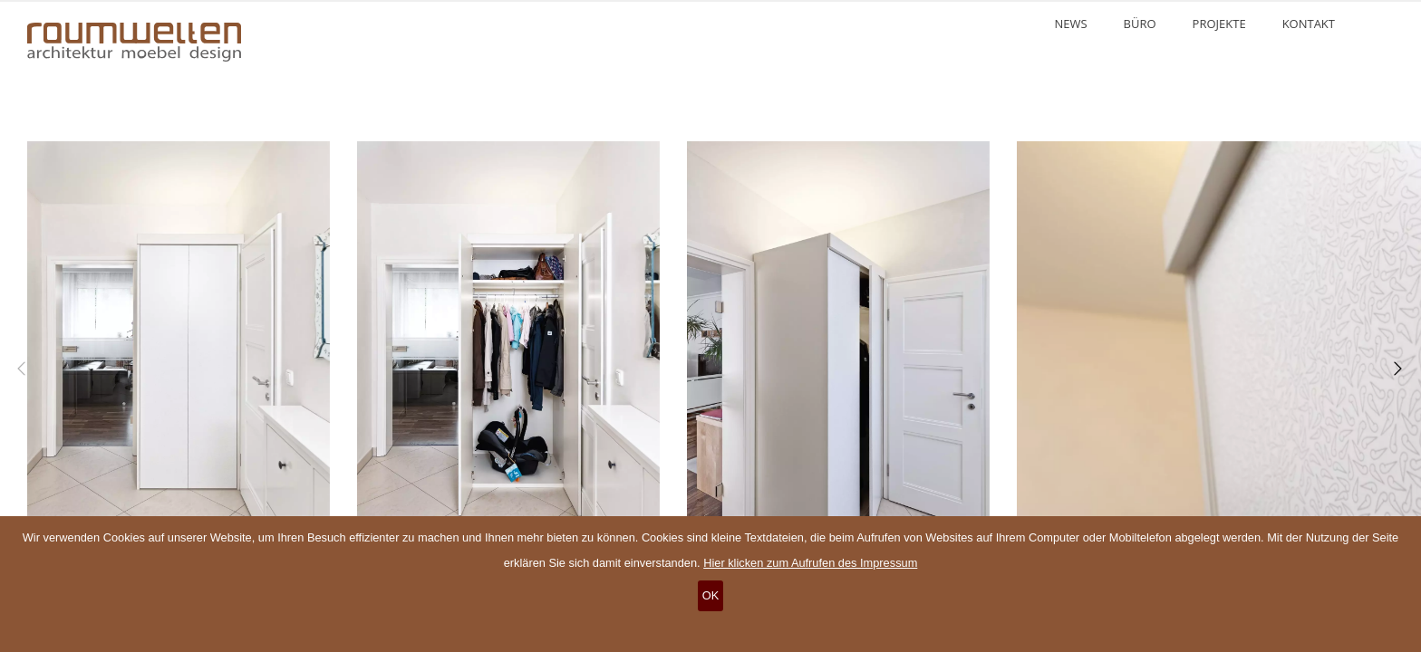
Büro (1140, 23)
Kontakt (1308, 23)
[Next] (1394, 368)
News (1070, 23)
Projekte (1219, 23)
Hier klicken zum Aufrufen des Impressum (810, 563)
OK (711, 595)
